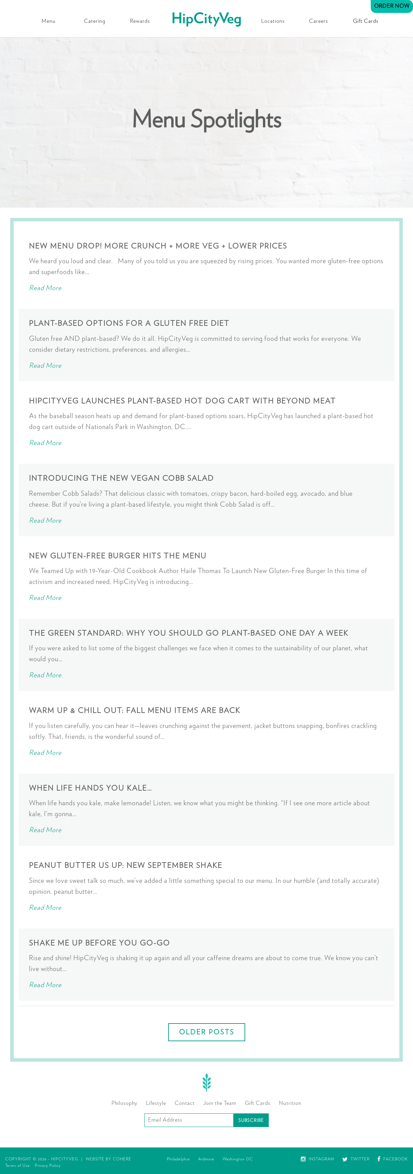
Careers (318, 21)
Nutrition (290, 1103)
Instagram (317, 1159)
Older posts (206, 1032)
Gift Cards (366, 21)
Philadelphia (178, 1159)
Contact (185, 1103)
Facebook (393, 1159)
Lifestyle (156, 1103)
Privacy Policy (48, 1165)
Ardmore (206, 1159)
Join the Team (219, 1103)
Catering (94, 21)
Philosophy (124, 1103)
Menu (49, 21)
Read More (45, 288)
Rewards (140, 21)
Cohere (122, 1159)
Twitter (356, 1159)
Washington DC (238, 1159)
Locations (273, 21)
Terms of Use (17, 1165)
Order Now (392, 6)
